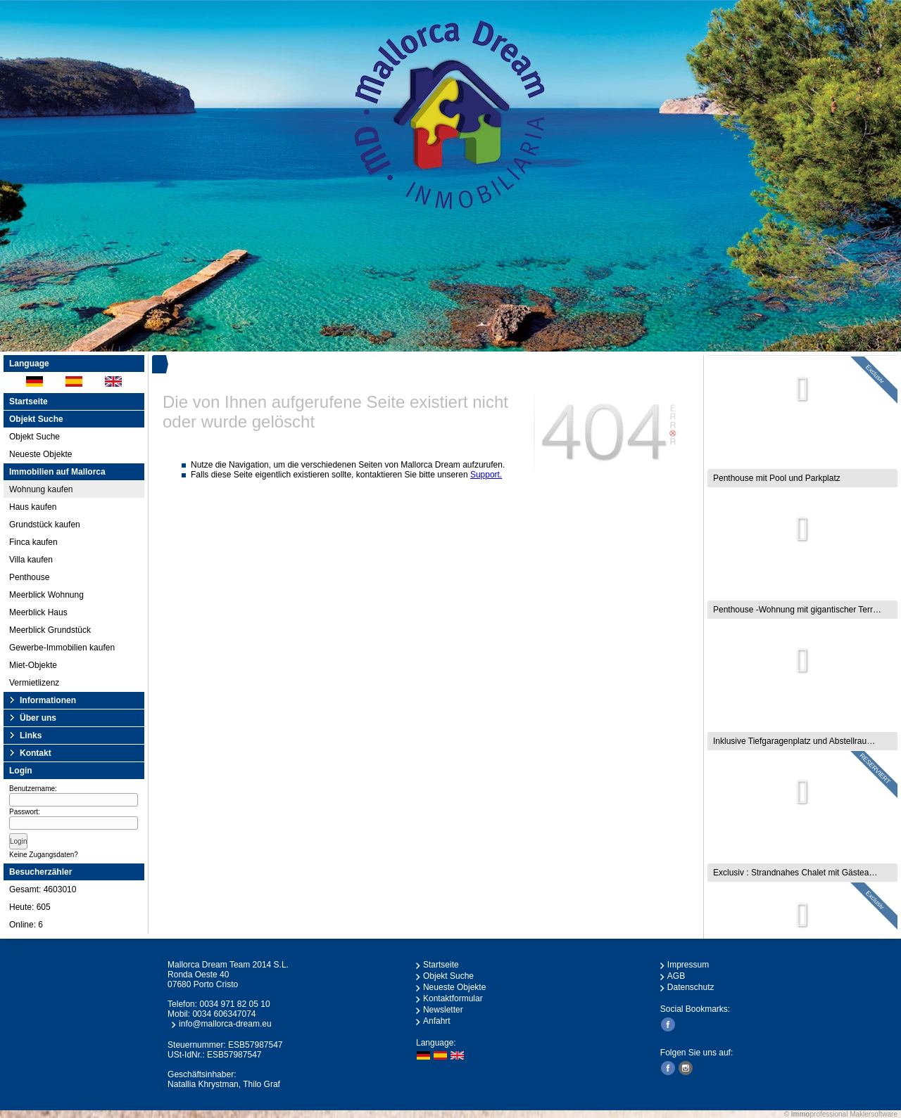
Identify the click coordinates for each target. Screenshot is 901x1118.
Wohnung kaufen (41, 489)
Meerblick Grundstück (50, 630)
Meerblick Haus (38, 612)
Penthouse (29, 577)
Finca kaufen (33, 542)
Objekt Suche (34, 437)
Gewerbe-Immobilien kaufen (62, 648)
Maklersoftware (873, 1114)
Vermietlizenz (34, 683)
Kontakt (35, 753)
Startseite (28, 401)
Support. (486, 475)
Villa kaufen (31, 560)
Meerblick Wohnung (46, 595)
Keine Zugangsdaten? (43, 855)
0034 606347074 (224, 1014)
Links (31, 735)
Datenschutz (690, 987)
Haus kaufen (32, 507)
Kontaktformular (453, 998)
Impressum (688, 965)
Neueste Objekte (40, 454)
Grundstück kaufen (44, 524)
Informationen (48, 700)
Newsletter (443, 1010)
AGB (676, 976)
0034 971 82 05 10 (234, 1004)
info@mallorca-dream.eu (225, 1024)
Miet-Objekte (33, 665)
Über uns (38, 718)
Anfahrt (436, 1021)
